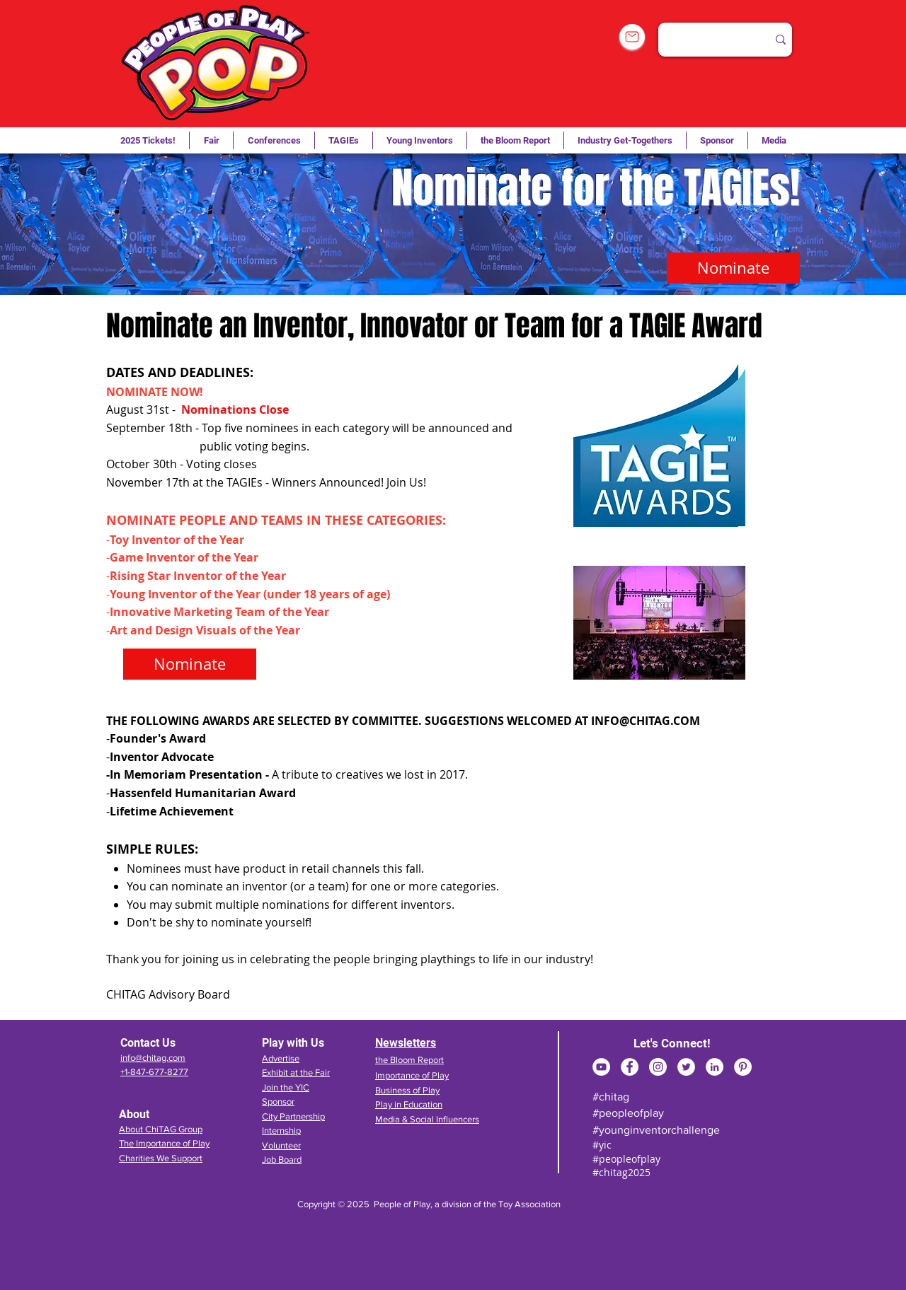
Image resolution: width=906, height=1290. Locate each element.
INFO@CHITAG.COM (645, 720)
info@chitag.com (152, 1057)
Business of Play (407, 1090)
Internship (281, 1130)
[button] (343, 140)
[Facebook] (629, 1067)
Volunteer (281, 1145)
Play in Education (408, 1104)
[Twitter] (686, 1067)
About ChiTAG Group (160, 1129)
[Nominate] (733, 268)
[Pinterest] (743, 1067)
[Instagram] (658, 1067)
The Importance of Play (164, 1143)
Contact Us (148, 1043)
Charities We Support (160, 1158)
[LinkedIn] (714, 1067)
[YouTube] (601, 1067)
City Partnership (293, 1116)
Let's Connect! (672, 1043)
